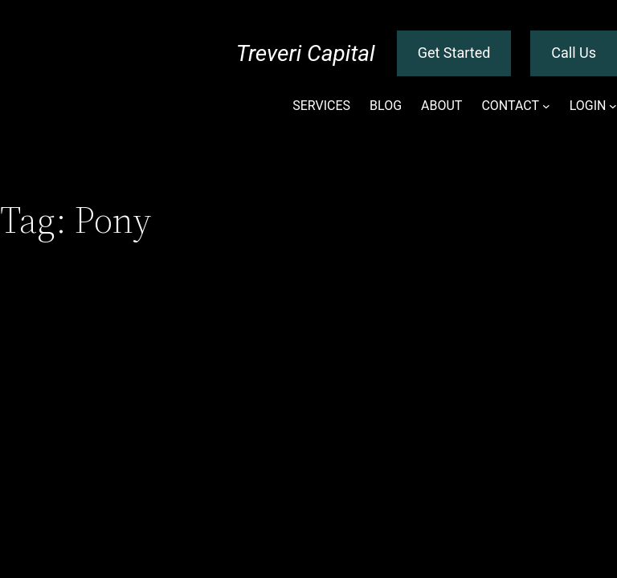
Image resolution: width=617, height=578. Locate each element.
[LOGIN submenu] (613, 106)
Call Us (573, 52)
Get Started (454, 52)
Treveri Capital (305, 53)
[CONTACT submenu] (546, 106)
